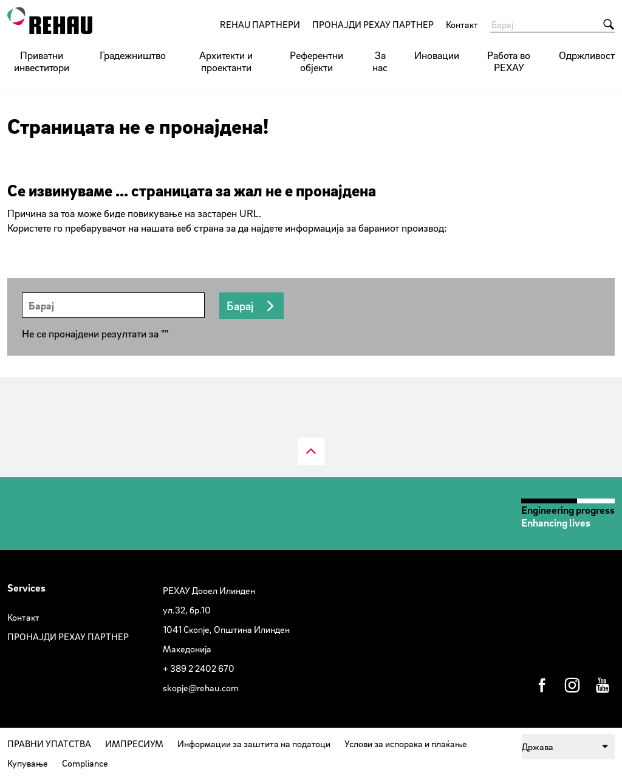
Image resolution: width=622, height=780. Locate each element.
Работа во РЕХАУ (508, 61)
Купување (27, 763)
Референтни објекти (316, 61)
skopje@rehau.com (201, 688)
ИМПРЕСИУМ (134, 743)
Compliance (85, 763)
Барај (240, 306)
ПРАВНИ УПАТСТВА (49, 743)
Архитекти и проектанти (226, 61)
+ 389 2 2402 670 (198, 668)
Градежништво (133, 55)
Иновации (436, 55)
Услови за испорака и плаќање (405, 743)
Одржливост (587, 55)
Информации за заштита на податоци (253, 743)
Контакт (462, 24)
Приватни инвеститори (41, 61)
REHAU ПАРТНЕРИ (260, 24)
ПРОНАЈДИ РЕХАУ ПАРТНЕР (373, 24)
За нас (380, 61)
